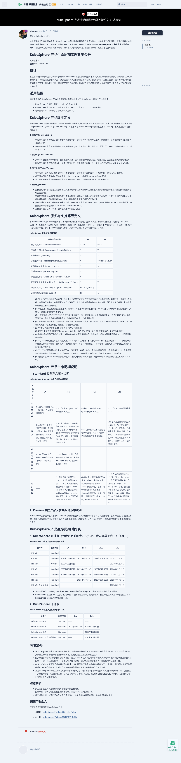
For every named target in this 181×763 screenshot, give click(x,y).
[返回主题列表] (4, 4)
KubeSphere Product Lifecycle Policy (59, 712)
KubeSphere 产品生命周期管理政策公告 (60, 717)
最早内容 (146, 40)
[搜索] (132, 4)
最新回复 (146, 85)
